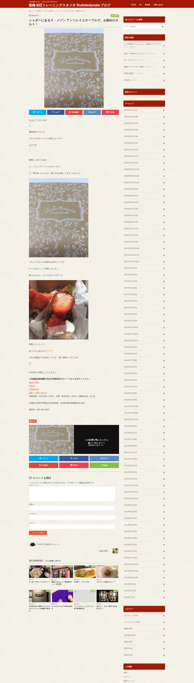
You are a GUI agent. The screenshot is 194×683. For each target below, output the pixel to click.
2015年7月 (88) (130, 426)
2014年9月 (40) (130, 490)
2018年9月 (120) (130, 184)
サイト (31, 523)
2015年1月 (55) (130, 464)
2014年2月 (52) (130, 534)
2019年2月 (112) (130, 152)
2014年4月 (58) (130, 522)
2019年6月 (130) (130, 127)
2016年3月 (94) (130, 375)
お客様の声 (34, 389)
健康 (128, 610)
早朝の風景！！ (134, 72)
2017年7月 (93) (130, 273)
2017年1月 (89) (130, 312)
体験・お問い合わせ (38, 392)
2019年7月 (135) (130, 121)
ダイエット (130, 597)
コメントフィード (130, 665)
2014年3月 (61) (130, 528)
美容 (128, 629)
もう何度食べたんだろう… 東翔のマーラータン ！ (143, 45)
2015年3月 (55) (130, 452)
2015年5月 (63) (130, 439)
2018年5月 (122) (130, 210)
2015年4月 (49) (130, 445)
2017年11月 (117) (131, 248)
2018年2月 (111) (130, 229)
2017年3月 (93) (130, 299)
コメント (33, 485)
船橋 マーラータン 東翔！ (138, 66)
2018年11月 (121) (131, 171)
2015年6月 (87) (130, 433)
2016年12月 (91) (130, 318)
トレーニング (131, 603)
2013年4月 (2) (129, 566)
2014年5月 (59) (130, 515)
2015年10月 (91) (130, 407)
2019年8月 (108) (130, 114)
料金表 (147, 4)
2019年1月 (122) (130, 159)
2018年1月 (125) (130, 235)
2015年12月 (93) (130, 394)
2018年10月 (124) (131, 178)
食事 (128, 635)
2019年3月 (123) (130, 146)
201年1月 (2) (129, 579)
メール (32, 514)
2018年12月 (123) (131, 165)
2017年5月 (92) (130, 286)
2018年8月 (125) (130, 191)
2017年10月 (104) (131, 254)
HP (140, 4)
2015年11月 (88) (130, 401)
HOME (132, 4)
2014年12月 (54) (130, 471)
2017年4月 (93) (130, 293)
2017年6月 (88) (130, 280)
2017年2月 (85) (130, 305)
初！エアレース (134, 59)
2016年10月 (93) (130, 331)
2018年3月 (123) (130, 223)
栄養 (128, 622)
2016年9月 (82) (130, 337)
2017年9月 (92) (130, 261)
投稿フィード (128, 661)
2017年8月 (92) (130, 267)
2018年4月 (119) (130, 216)
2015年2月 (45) (130, 458)
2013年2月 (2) (129, 573)
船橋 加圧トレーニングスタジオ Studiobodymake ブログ (69, 5)
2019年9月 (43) (130, 108)
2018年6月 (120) (130, 203)
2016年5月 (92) (130, 363)
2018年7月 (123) (130, 197)
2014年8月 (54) (130, 496)
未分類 (33, 421)
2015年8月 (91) (130, 420)
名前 (32, 504)
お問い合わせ (158, 4)
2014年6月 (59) (130, 509)
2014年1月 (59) (130, 541)
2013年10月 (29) (130, 560)
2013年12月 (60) (130, 547)
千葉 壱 (131, 78)
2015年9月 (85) (130, 413)
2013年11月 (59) (130, 554)
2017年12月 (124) (131, 242)
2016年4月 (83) (130, 369)
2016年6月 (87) (130, 356)
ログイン (126, 657)
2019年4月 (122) (130, 140)
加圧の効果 (34, 382)
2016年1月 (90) (130, 388)
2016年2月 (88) (130, 382)
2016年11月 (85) (130, 324)
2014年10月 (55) (130, 484)
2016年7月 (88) (130, 350)
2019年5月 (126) (130, 133)
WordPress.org (129, 669)
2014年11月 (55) (130, 477)
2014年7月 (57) (130, 503)
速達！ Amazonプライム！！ (139, 53)
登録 (125, 653)
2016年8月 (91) (130, 343)
